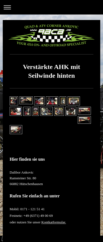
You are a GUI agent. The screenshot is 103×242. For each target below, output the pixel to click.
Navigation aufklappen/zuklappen (51, 7)
